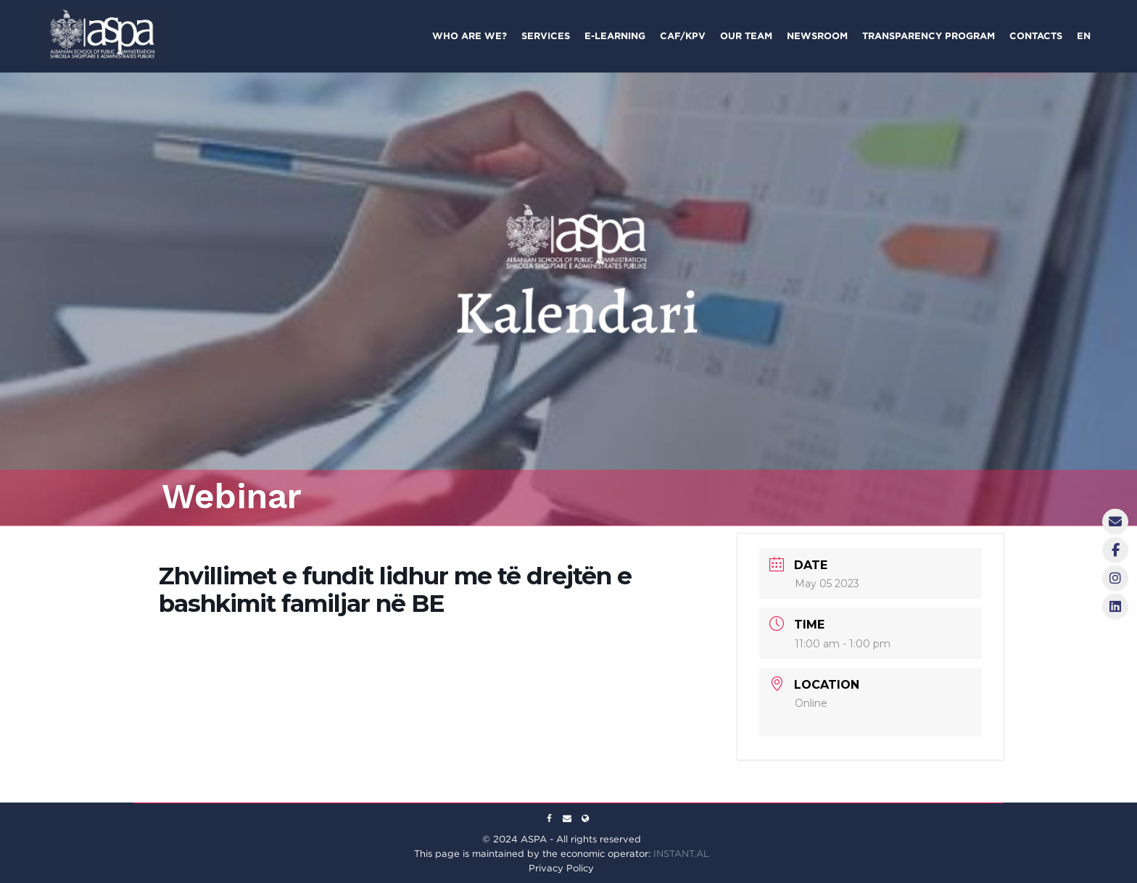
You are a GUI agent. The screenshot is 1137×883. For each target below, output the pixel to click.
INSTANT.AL (681, 853)
